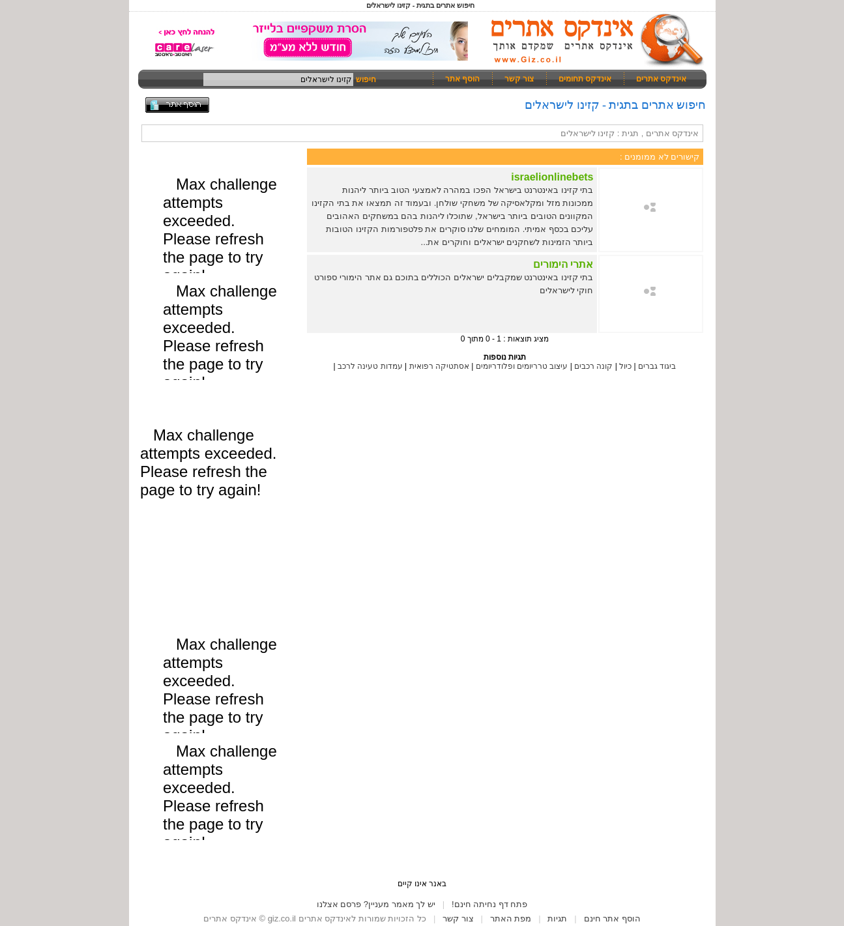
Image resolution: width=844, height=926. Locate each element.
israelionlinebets (552, 176)
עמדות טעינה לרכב (370, 366)
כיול (625, 366)
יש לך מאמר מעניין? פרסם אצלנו (376, 904)
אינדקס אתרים (661, 78)
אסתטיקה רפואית (438, 366)
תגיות (557, 918)
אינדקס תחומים (585, 78)
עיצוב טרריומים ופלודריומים (522, 366)
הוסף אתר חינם (612, 918)
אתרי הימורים (563, 264)
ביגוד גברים (657, 366)
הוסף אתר (462, 78)
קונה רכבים (593, 366)
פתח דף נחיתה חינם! (489, 904)
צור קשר (519, 78)
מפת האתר (511, 918)
